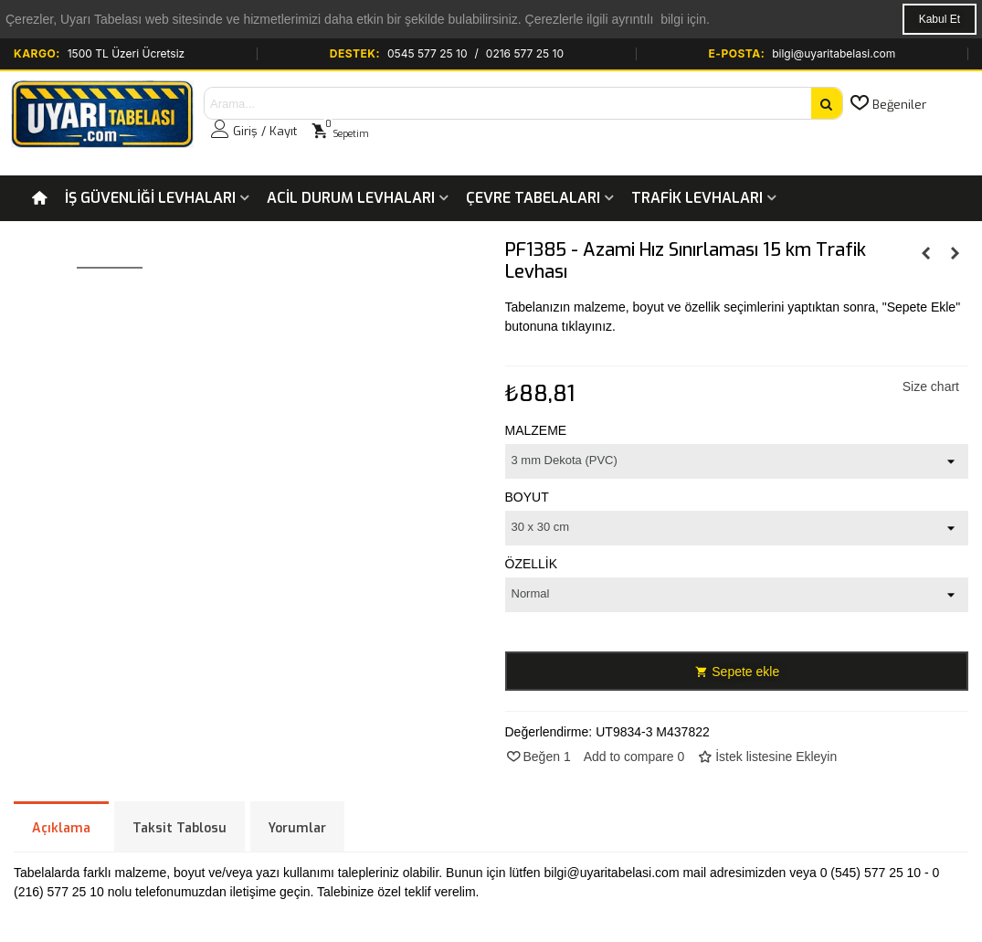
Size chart (931, 386)
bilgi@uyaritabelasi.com (833, 53)
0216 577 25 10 (525, 53)
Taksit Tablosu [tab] (179, 828)
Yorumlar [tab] (297, 828)
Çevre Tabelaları (533, 197)
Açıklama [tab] (61, 828)
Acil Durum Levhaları (351, 197)
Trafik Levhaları (697, 197)
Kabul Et (939, 19)
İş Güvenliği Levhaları (150, 197)
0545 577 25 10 (427, 53)
